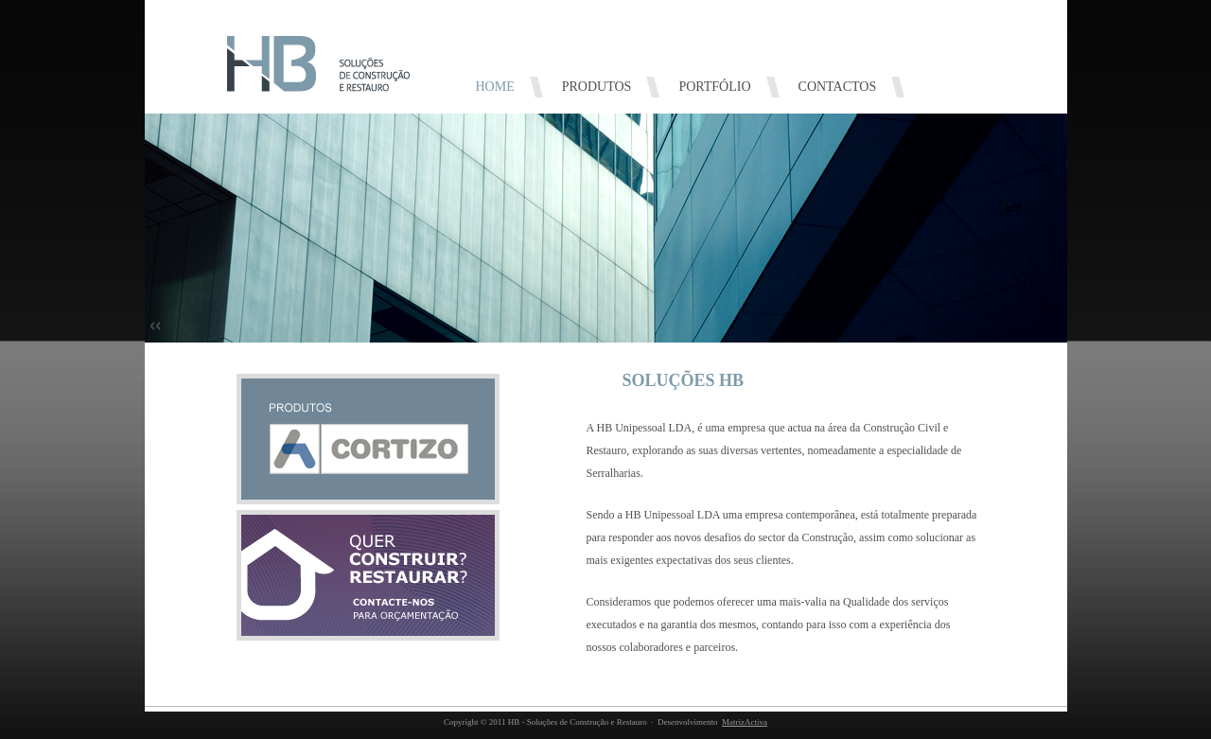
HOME (495, 86)
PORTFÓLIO (714, 86)
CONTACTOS (838, 86)
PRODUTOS (597, 86)
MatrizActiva (744, 722)
